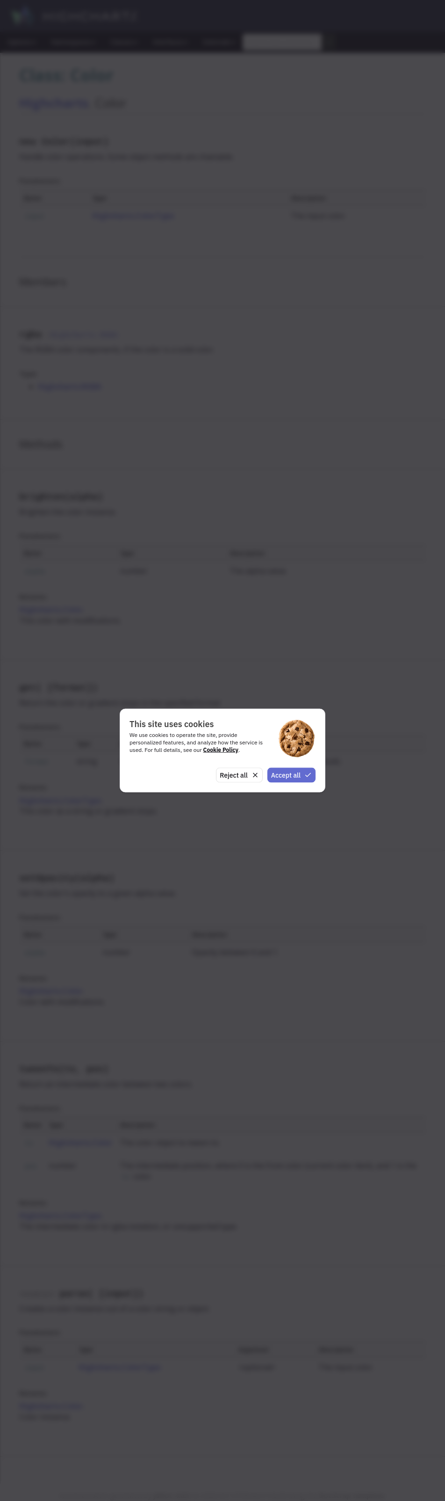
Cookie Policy (220, 749)
